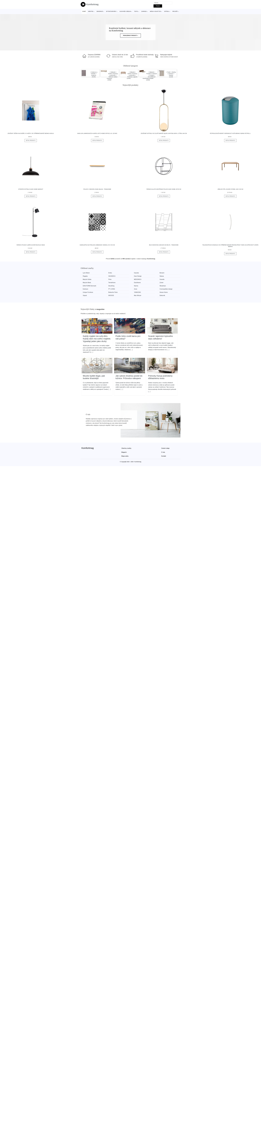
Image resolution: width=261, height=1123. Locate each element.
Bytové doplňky (111, 11)
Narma (136, 286)
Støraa (162, 276)
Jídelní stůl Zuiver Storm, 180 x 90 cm (230, 189)
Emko (110, 273)
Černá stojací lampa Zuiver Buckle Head (31, 245)
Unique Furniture (88, 292)
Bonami (162, 273)
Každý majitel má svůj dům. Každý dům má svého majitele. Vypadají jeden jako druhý (97, 338)
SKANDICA (111, 276)
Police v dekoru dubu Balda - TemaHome (97, 189)
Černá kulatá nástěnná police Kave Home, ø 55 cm (163, 189)
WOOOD (111, 295)
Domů (84, 11)
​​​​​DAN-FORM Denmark (89, 286)
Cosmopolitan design (166, 289)
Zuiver (161, 282)
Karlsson (85, 289)
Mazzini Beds (87, 282)
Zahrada (144, 11)
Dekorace (100, 11)
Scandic (162, 279)
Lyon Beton (86, 273)
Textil (136, 11)
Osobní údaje (165, 448)
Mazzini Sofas (87, 279)
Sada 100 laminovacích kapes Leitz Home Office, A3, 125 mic (97, 133)
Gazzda (136, 273)
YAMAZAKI (137, 292)
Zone (135, 289)
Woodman (163, 286)
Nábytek (90, 11)
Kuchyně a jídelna (125, 11)
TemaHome (111, 282)
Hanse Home (164, 292)
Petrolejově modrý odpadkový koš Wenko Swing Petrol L (230, 133)
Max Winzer (137, 295)
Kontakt (163, 456)
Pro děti (175, 11)
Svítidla (166, 11)
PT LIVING (111, 289)
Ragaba (85, 276)
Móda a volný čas (155, 11)
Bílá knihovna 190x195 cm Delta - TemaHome (163, 245)
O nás (163, 452)
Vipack (85, 295)
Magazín (124, 452)
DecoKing (111, 286)
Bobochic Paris (113, 292)
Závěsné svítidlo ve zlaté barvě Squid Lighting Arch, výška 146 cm (164, 133)
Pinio (109, 279)
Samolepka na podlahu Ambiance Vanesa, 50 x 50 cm (97, 245)
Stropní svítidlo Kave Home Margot (30, 189)
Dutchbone (137, 282)
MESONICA (137, 279)
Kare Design (138, 276)
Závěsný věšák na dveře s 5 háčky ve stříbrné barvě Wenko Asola (31, 133)
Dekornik (162, 295)
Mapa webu (125, 456)
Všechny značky (126, 448)
